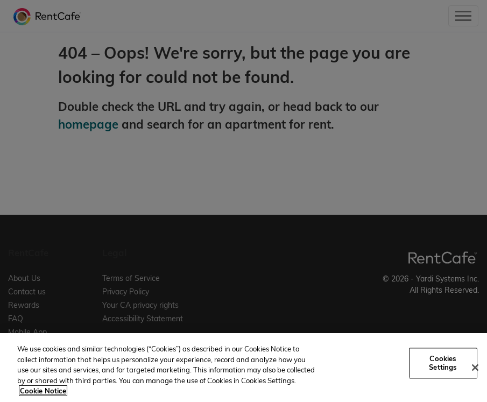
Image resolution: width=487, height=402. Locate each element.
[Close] (475, 367)
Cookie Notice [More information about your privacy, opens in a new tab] (43, 390)
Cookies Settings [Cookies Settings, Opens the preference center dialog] (443, 363)
